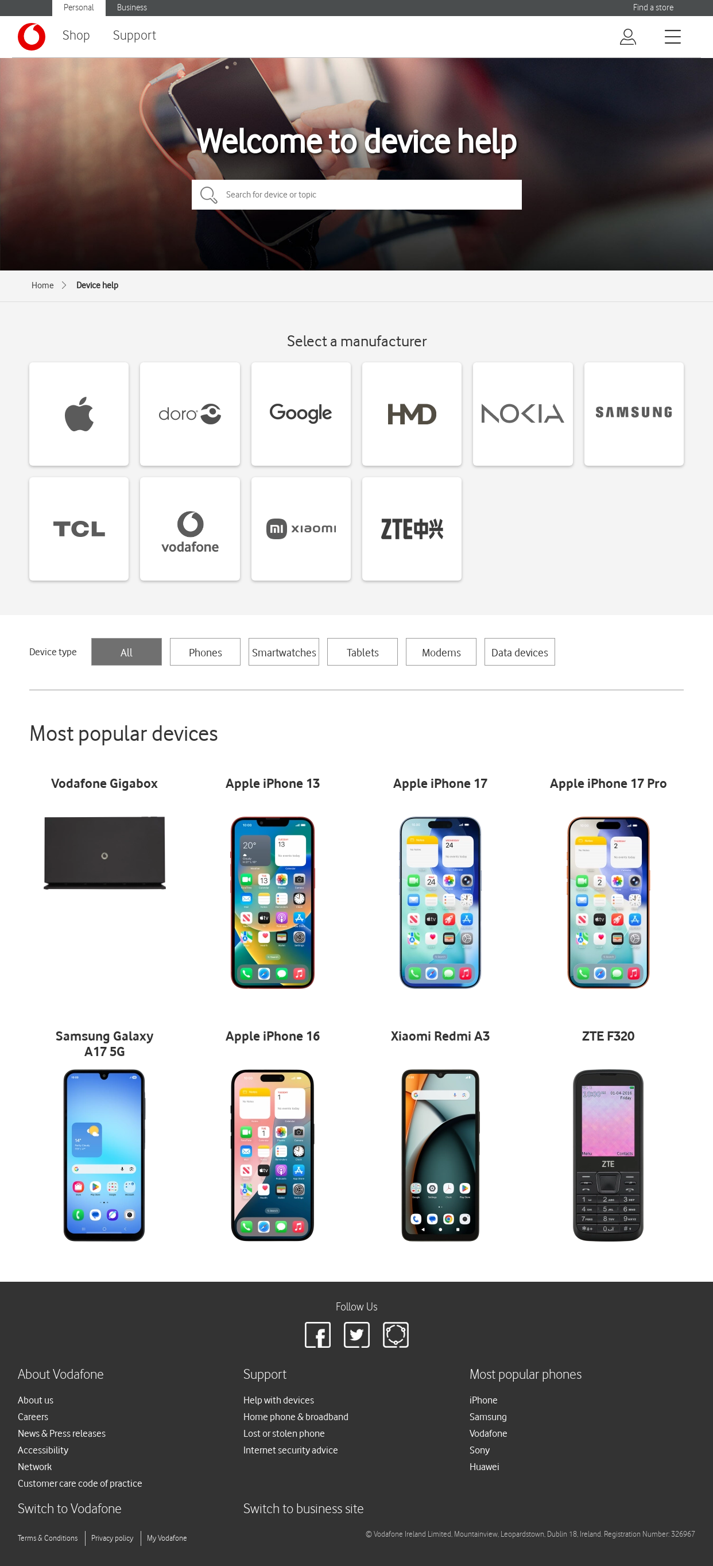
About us (35, 1400)
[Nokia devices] (522, 414)
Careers (33, 1416)
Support (134, 36)
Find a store (653, 8)
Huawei (484, 1466)
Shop (76, 36)
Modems (441, 652)
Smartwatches (284, 652)
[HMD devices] (412, 414)
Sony (480, 1450)
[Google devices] (301, 414)
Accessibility (43, 1450)
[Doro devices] (189, 414)
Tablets (363, 652)
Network (35, 1466)
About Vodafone (61, 1375)
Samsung (488, 1416)
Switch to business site (303, 1509)
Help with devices (278, 1400)
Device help (97, 285)
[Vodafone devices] (189, 529)
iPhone (484, 1400)
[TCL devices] (79, 529)
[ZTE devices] (412, 529)
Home (43, 285)
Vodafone (488, 1433)
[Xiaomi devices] (301, 529)
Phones (205, 652)
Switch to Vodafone (70, 1509)
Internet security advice (290, 1450)
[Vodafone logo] (31, 37)
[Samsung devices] (634, 414)
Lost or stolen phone (284, 1433)
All (127, 652)
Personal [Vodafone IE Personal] (79, 8)
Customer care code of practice (80, 1483)
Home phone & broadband (295, 1416)
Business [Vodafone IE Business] (132, 8)
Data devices (519, 652)
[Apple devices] (79, 414)
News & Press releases (62, 1433)
